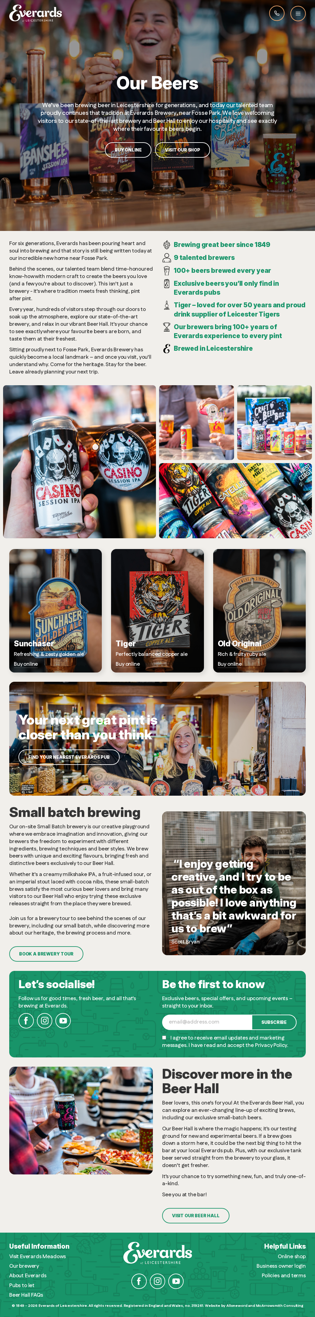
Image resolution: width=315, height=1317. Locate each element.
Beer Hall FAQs (26, 1295)
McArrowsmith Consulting (279, 1306)
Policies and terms (284, 1275)
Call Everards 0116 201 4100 (277, 13)
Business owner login (281, 1266)
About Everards (27, 1275)
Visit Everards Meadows (37, 1256)
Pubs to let (21, 1285)
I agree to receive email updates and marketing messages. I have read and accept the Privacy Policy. (225, 1042)
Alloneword (236, 1306)
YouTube (63, 1020)
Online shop (292, 1256)
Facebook (26, 1020)
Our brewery (24, 1266)
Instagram (44, 1020)
